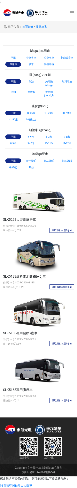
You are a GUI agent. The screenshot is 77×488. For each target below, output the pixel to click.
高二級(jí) (49, 160)
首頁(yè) (27, 26)
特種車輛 (49, 64)
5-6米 (31, 136)
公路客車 (31, 57)
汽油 (13, 91)
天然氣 (31, 91)
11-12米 (66, 143)
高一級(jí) (31, 160)
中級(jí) (13, 167)
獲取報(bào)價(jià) (62, 230)
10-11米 (49, 143)
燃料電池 (67, 81)
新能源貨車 (67, 57)
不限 (13, 57)
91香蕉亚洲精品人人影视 (16, 485)
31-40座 (66, 113)
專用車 (13, 64)
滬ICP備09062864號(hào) (38, 472)
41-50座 (13, 119)
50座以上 (31, 119)
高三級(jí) (67, 160)
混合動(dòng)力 (49, 93)
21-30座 (49, 113)
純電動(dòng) (49, 83)
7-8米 (67, 136)
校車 (31, 64)
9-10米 (31, 143)
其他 (31, 167)
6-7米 (49, 136)
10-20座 (31, 113)
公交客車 (49, 57)
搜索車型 (41, 26)
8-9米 (13, 143)
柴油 (31, 81)
